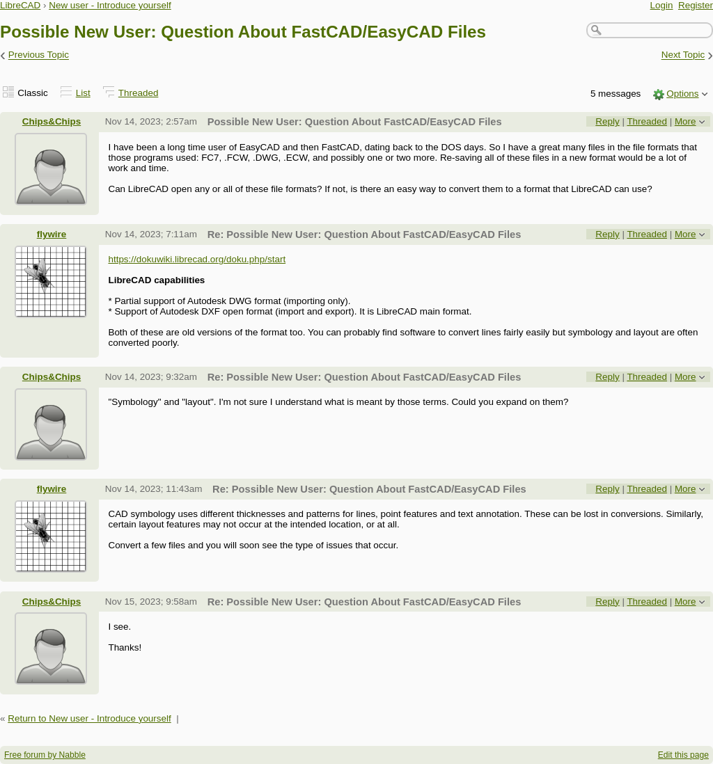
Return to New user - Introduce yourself (89, 718)
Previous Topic (38, 55)
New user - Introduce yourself (110, 5)
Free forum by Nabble (45, 755)
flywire (52, 234)
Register (695, 5)
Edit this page (683, 755)
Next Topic (683, 55)
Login (661, 5)
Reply (607, 121)
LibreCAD (20, 5)
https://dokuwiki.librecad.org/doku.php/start (196, 259)
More (685, 121)
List (83, 93)
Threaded (138, 93)
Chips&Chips (51, 121)
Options (682, 93)
